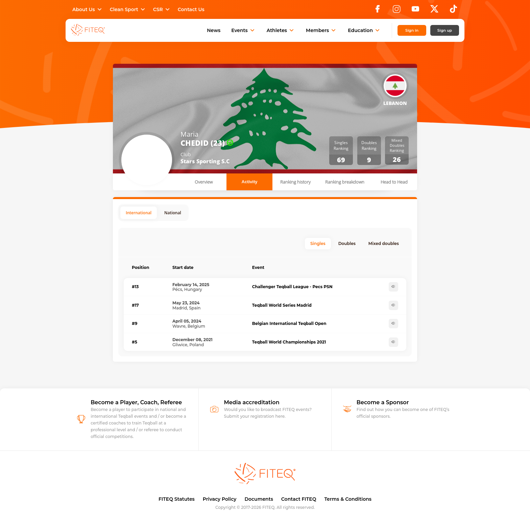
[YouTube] (415, 11)
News (213, 30)
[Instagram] (396, 11)
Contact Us (191, 9)
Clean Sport (128, 9)
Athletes (281, 30)
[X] (434, 11)
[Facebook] (378, 11)
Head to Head (394, 182)
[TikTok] (453, 11)
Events (243, 30)
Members (321, 30)
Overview (204, 182)
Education (364, 30)
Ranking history (295, 182)
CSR (162, 9)
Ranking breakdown (344, 182)
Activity (250, 181)
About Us (87, 9)
